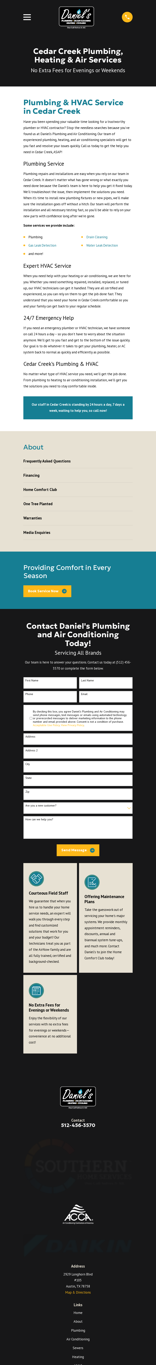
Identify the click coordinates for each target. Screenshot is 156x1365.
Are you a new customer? (40, 805)
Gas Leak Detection (42, 245)
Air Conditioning (78, 1339)
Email (84, 694)
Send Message (78, 850)
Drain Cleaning (96, 237)
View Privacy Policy (72, 725)
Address (30, 736)
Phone (29, 694)
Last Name (87, 680)
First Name (31, 680)
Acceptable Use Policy (46, 725)
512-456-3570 (78, 1125)
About (78, 1321)
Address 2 (31, 750)
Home (78, 1312)
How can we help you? (39, 819)
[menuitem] (78, 461)
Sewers (78, 1348)
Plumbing (78, 1330)
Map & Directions (78, 1292)
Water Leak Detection (102, 245)
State (28, 778)
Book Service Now (47, 591)
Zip (27, 791)
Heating (78, 1357)
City (27, 764)
